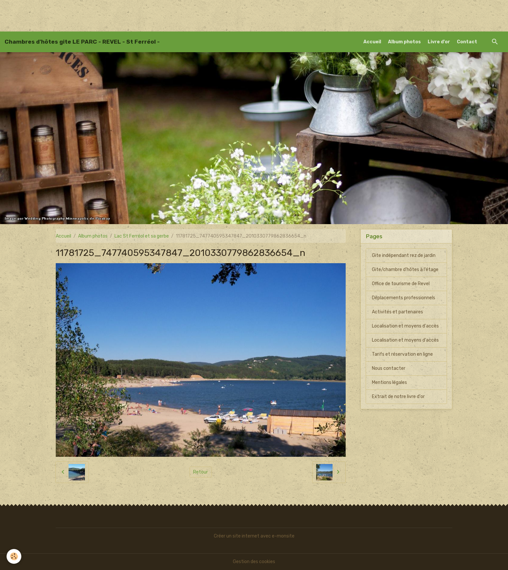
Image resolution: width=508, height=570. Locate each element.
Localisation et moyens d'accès (405, 326)
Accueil (372, 42)
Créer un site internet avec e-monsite (254, 536)
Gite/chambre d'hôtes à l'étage (405, 269)
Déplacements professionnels (403, 298)
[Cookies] (14, 556)
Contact (467, 42)
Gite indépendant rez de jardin (404, 255)
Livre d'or (439, 42)
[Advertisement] (119, 15)
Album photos (404, 42)
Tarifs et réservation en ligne (402, 354)
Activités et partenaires (397, 312)
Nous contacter (388, 368)
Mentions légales (389, 382)
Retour (200, 472)
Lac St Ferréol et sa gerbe (141, 236)
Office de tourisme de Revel (401, 283)
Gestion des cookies (254, 561)
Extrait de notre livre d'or (398, 396)
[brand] (82, 41)
